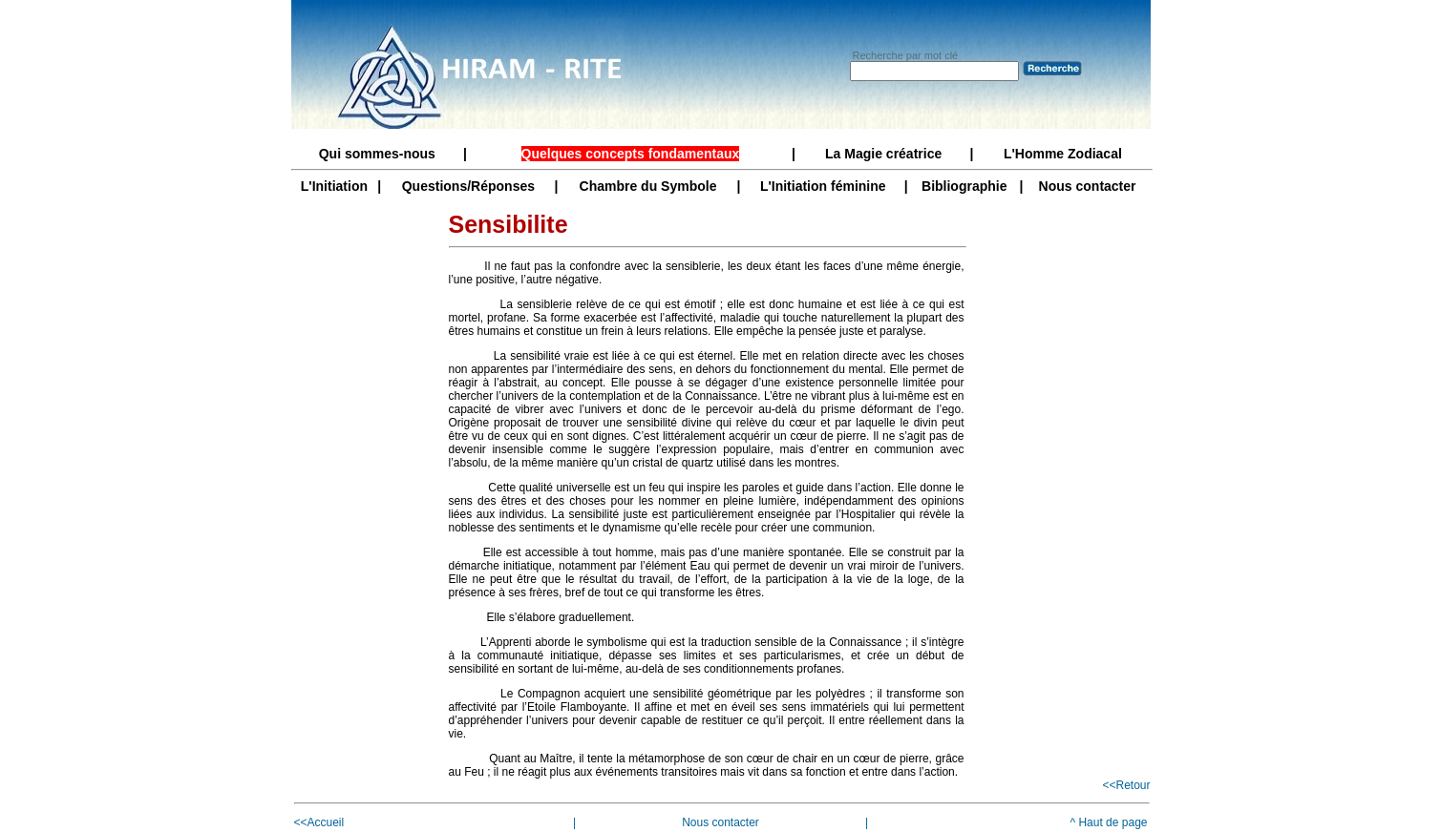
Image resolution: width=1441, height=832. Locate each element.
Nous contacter (1087, 186)
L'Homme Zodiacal (1063, 153)
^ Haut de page (1108, 822)
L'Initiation (334, 186)
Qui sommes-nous (377, 153)
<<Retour (1126, 785)
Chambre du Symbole (648, 186)
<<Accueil (319, 822)
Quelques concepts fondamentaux (630, 153)
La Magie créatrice (883, 153)
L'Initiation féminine (823, 186)
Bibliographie (964, 186)
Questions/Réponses (468, 186)
